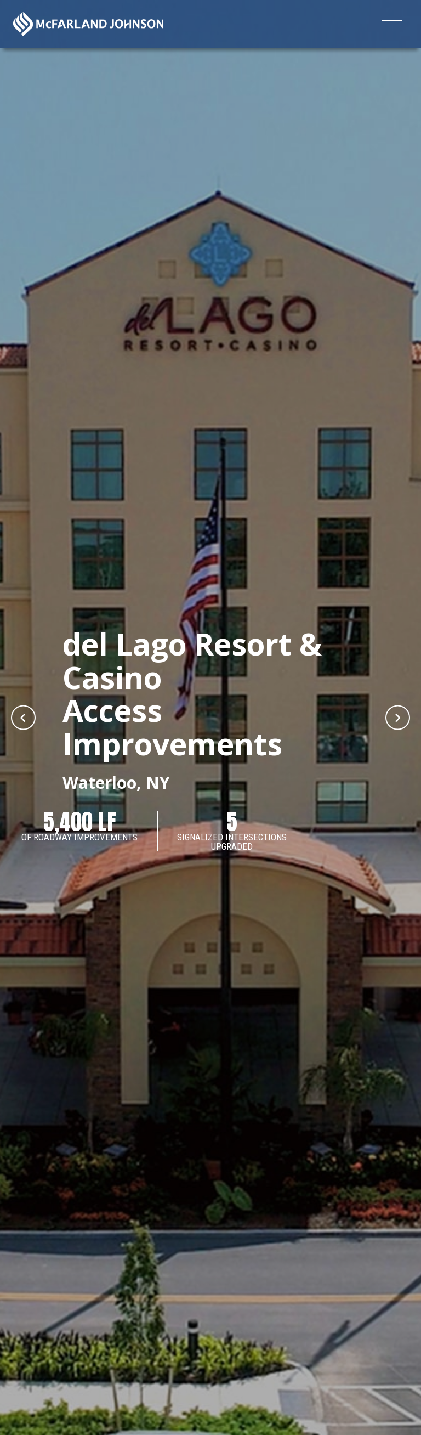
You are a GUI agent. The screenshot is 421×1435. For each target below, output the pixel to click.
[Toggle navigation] (392, 22)
